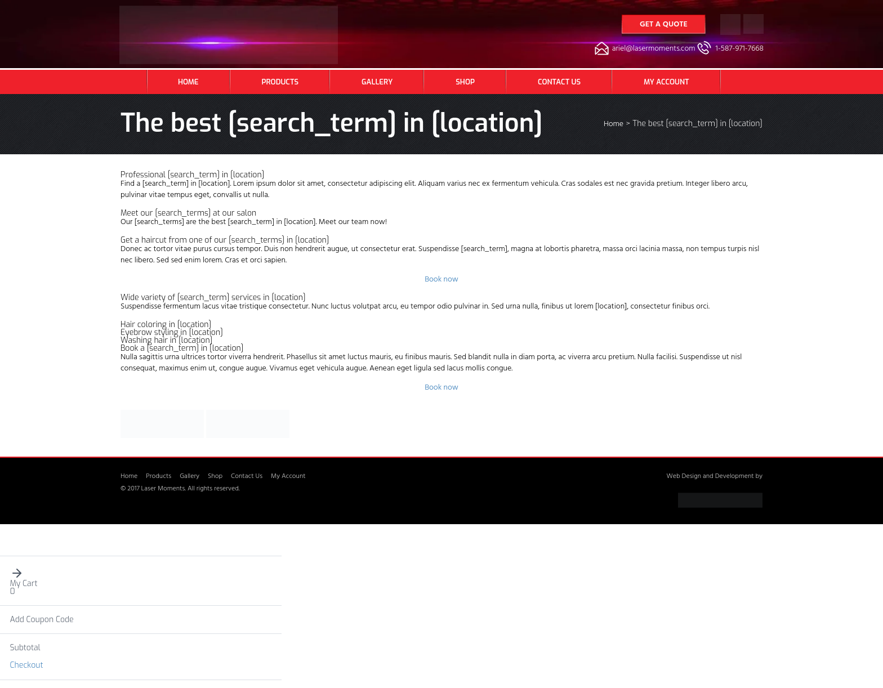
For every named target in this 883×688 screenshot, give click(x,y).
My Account (666, 82)
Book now (441, 280)
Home (188, 82)
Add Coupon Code (42, 620)
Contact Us (559, 82)
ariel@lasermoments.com (653, 49)
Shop (465, 82)
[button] (141, 573)
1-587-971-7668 (740, 49)
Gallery (377, 82)
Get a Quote (664, 25)
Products (280, 82)
